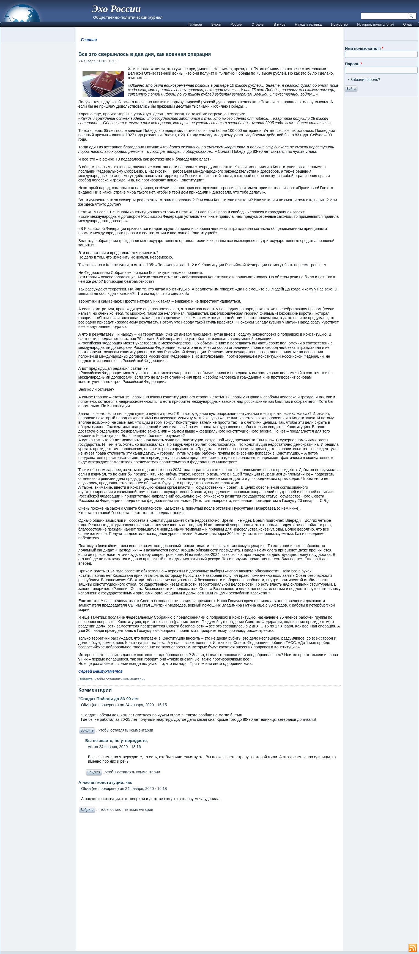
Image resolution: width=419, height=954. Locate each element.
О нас (408, 24)
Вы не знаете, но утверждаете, (116, 740)
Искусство (339, 24)
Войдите (86, 679)
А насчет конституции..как (105, 782)
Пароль (353, 64)
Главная (195, 24)
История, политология (375, 24)
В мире (280, 24)
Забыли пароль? (365, 79)
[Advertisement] (209, 883)
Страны (257, 24)
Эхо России (116, 8)
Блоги (216, 24)
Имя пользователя (364, 48)
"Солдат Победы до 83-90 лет (108, 698)
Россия (236, 24)
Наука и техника (308, 24)
